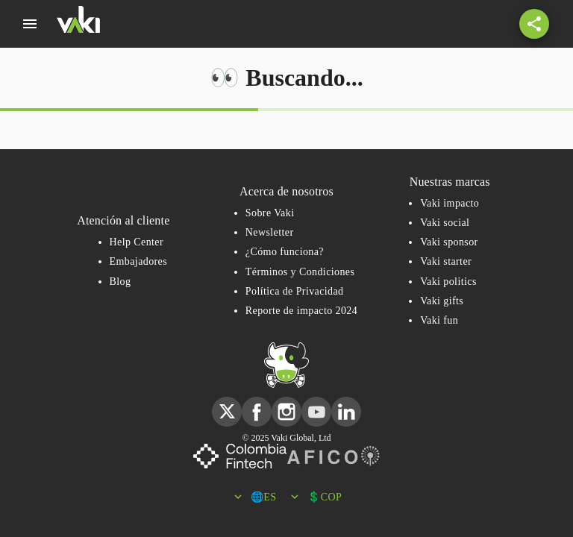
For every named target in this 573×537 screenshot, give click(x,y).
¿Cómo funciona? (284, 251)
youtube (316, 403)
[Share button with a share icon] (534, 24)
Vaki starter (446, 261)
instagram (286, 403)
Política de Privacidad (294, 291)
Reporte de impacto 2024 (301, 310)
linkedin (346, 403)
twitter (227, 403)
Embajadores (138, 261)
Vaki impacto (449, 203)
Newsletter (269, 232)
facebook (257, 403)
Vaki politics (448, 281)
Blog (120, 281)
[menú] (30, 24)
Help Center (136, 242)
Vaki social (444, 222)
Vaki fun (439, 320)
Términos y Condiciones (299, 271)
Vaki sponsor (449, 242)
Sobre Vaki (270, 213)
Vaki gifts (441, 301)
